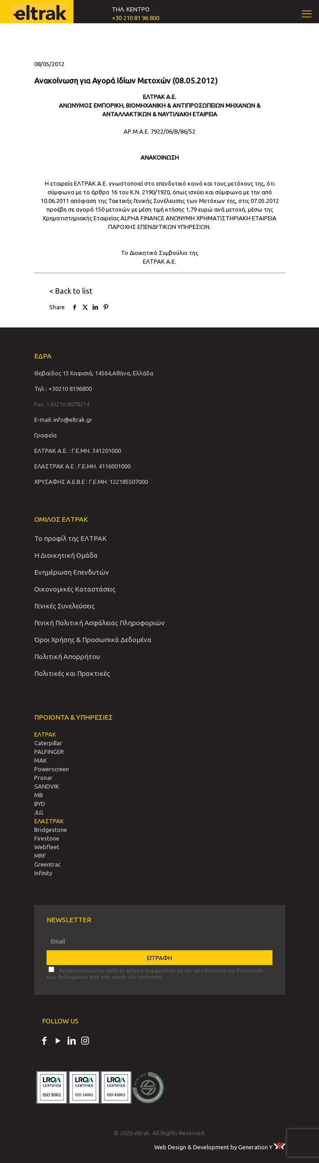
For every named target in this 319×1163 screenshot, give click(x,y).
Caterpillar (48, 743)
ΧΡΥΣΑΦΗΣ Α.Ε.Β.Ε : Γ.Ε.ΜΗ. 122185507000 (91, 481)
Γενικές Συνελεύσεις (64, 606)
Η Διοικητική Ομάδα (66, 555)
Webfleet (46, 847)
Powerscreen (51, 769)
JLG (38, 812)
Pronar (43, 777)
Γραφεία (45, 435)
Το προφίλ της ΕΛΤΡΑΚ (70, 538)
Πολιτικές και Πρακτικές (72, 673)
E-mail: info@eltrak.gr (63, 419)
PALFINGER (49, 751)
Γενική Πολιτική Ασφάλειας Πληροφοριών (99, 623)
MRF (40, 855)
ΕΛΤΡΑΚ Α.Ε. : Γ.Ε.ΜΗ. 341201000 (77, 450)
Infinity (43, 873)
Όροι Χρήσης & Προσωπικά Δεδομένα (93, 640)
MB (38, 795)
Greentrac (47, 864)
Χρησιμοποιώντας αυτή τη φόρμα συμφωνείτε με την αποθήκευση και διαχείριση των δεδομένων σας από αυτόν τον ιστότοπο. (155, 973)
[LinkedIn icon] (71, 1041)
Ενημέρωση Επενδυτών (71, 572)
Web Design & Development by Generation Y (219, 1147)
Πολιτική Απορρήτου (67, 656)
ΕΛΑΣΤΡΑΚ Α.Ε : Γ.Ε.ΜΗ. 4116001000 (82, 466)
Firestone (46, 838)
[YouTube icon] (58, 1041)
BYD (39, 803)
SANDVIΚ (46, 786)
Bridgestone (50, 829)
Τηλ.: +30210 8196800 (63, 388)
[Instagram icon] (85, 1041)
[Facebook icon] (44, 1041)
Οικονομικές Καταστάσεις (74, 589)
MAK (40, 760)
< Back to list (70, 291)
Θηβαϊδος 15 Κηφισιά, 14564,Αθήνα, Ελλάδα (93, 373)
